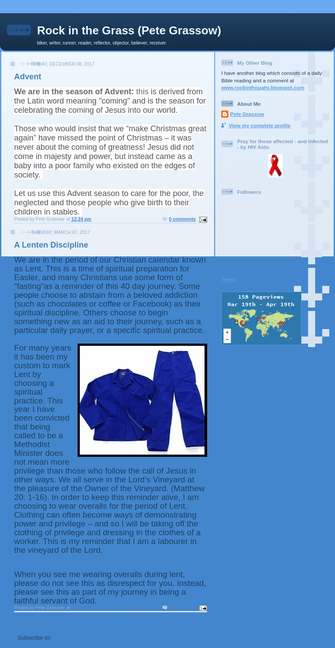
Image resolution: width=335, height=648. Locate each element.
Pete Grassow (247, 114)
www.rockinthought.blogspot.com (263, 87)
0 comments (182, 219)
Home (111, 621)
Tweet (228, 279)
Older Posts (187, 621)
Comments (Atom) (78, 637)
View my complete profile (259, 125)
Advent (27, 76)
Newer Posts (35, 621)
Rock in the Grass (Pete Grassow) (129, 30)
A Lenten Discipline (51, 245)
